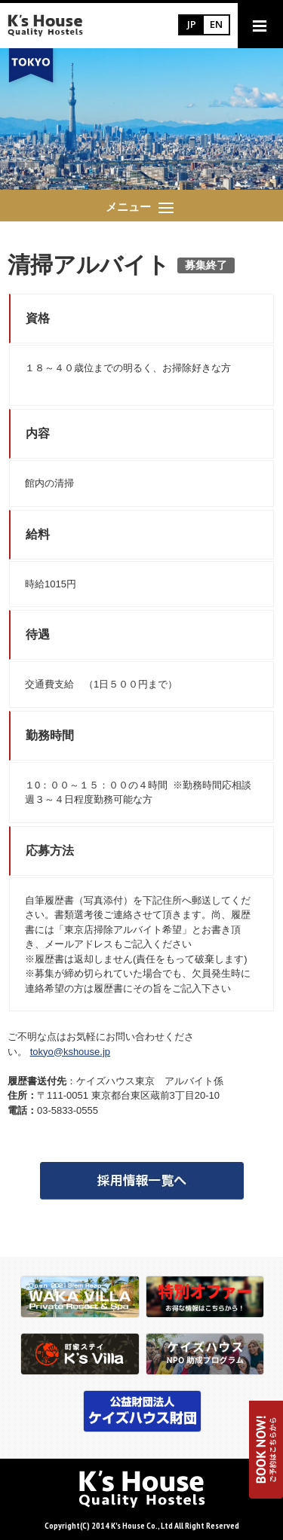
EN (216, 24)
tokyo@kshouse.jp (70, 1051)
